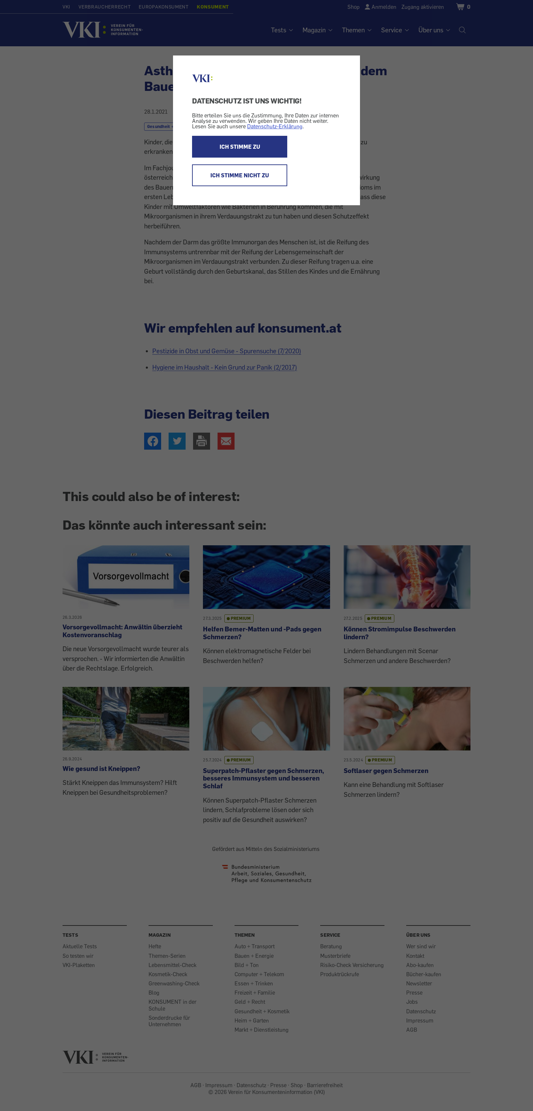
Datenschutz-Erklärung (275, 126)
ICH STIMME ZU (240, 146)
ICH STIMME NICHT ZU (239, 175)
